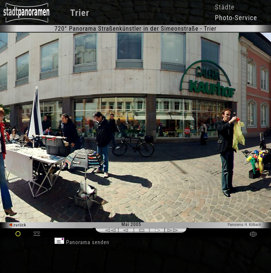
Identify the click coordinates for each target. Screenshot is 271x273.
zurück (17, 225)
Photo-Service (236, 18)
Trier (79, 13)
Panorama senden (82, 242)
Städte (225, 7)
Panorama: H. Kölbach (244, 225)
